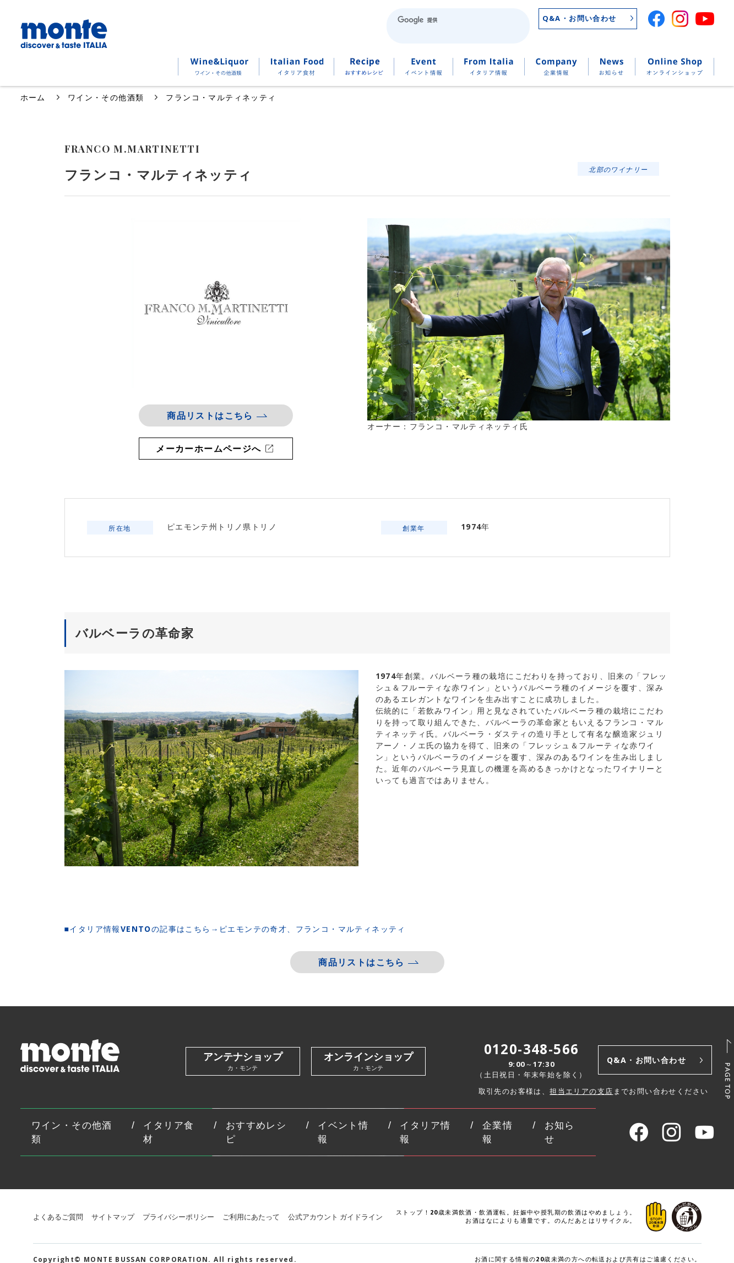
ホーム (33, 97)
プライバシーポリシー (178, 1217)
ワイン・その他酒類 (106, 97)
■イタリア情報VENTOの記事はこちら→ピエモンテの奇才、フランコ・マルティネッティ (235, 929)
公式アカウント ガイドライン (335, 1217)
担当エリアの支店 (581, 1091)
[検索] (441, 19)
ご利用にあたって (251, 1217)
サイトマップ (112, 1217)
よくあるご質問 (58, 1217)
